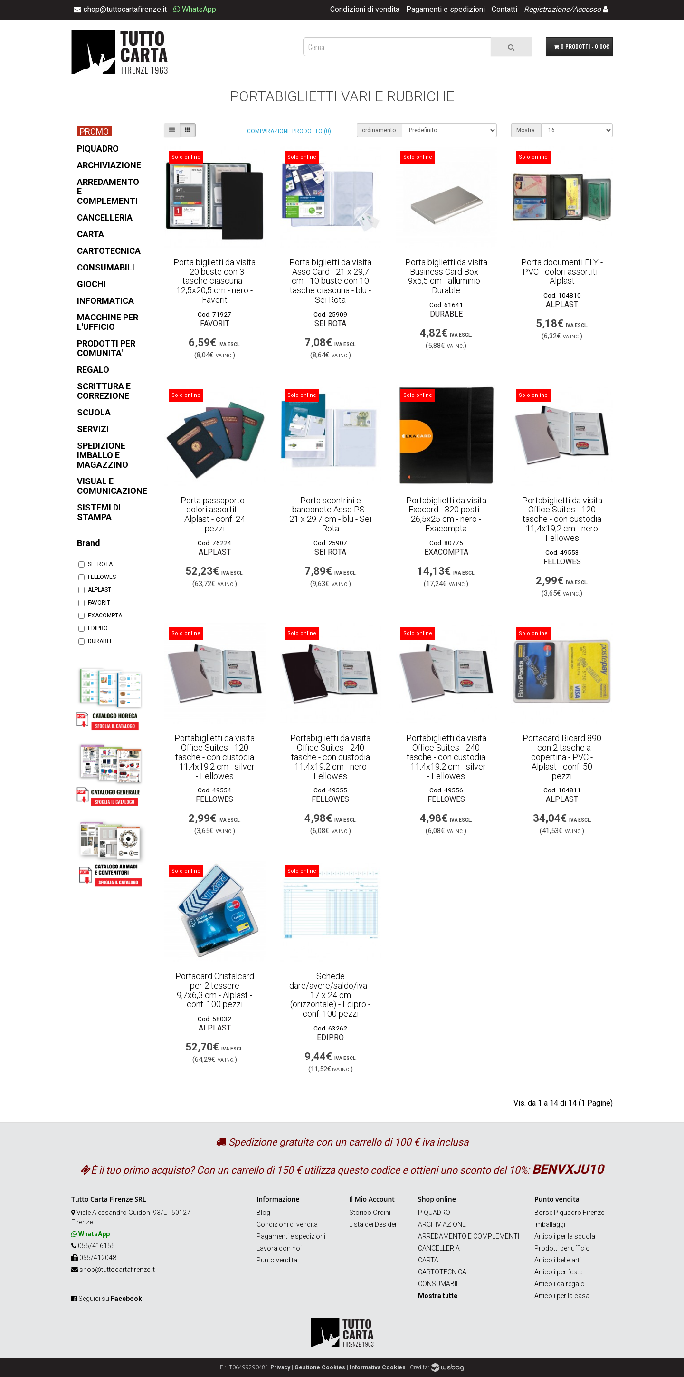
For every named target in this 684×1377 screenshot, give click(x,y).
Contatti (504, 9)
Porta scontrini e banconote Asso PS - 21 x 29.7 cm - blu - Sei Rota (330, 514)
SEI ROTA (95, 564)
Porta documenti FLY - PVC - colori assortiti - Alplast (562, 271)
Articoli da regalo (559, 1284)
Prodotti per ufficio (562, 1248)
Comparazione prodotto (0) (289, 131)
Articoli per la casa (561, 1296)
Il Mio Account (372, 1199)
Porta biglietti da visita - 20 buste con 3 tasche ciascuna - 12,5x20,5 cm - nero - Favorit (214, 281)
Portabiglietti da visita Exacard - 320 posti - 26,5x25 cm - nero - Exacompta (446, 514)
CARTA (428, 1260)
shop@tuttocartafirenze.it (117, 1269)
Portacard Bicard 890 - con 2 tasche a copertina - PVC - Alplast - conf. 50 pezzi (561, 756)
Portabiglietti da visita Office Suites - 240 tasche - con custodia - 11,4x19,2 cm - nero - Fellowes (330, 756)
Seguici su (110, 1298)
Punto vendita (276, 1260)
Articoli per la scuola (564, 1236)
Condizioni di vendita (364, 9)
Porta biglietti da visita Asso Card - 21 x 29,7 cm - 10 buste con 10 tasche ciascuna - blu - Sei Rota (330, 281)
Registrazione (547, 9)
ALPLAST (94, 590)
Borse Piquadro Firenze (569, 1212)
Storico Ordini (369, 1212)
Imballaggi (549, 1224)
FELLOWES (97, 577)
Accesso (587, 9)
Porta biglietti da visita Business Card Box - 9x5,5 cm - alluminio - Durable (446, 276)
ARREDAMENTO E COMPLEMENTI (468, 1236)
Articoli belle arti (557, 1260)
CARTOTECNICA (442, 1272)
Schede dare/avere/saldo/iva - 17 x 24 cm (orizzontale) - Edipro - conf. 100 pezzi (330, 995)
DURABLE (95, 641)
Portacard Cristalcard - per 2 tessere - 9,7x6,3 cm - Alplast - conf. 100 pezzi (214, 990)
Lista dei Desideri (374, 1224)
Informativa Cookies (378, 1367)
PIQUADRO (434, 1212)
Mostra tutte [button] (437, 1296)
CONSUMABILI (439, 1284)
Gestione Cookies (319, 1367)
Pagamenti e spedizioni (445, 9)
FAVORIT (94, 602)
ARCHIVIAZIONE (442, 1224)
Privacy (280, 1367)
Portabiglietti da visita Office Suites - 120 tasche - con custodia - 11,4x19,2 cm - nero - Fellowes (562, 519)
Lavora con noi (279, 1248)
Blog (263, 1212)
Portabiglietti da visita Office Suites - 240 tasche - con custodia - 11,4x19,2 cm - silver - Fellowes (446, 756)
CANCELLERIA (439, 1248)
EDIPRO (93, 628)
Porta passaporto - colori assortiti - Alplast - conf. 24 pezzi (214, 514)
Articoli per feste (558, 1272)
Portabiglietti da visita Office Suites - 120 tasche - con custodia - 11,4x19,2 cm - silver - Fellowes (214, 756)
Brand (88, 543)
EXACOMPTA (100, 615)
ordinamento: (379, 130)
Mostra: (526, 130)
